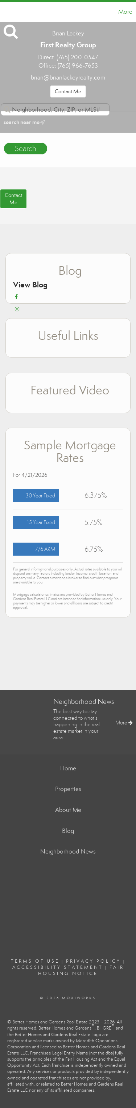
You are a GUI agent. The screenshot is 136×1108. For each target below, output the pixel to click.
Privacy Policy (93, 961)
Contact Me (68, 91)
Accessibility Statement (57, 967)
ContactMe (13, 199)
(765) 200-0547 (77, 57)
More (125, 12)
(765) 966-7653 (78, 65)
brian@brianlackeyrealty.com (68, 77)
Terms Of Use (35, 961)
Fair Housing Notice (81, 970)
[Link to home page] (6, 12)
